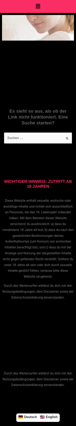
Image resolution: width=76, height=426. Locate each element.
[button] (38, 6)
